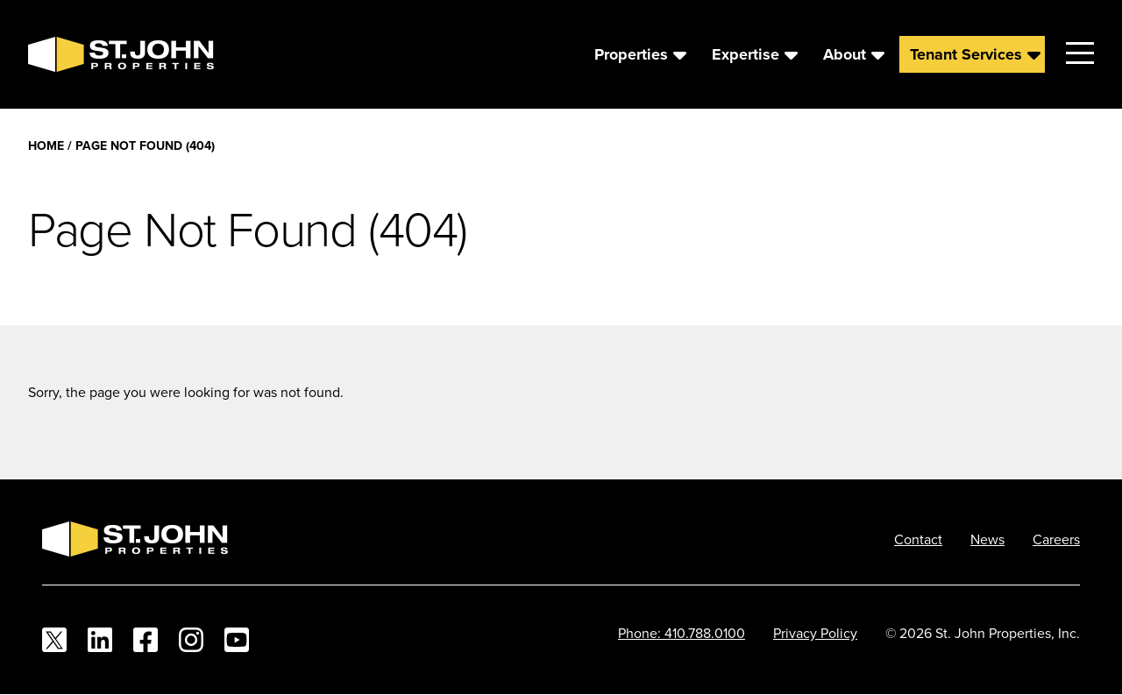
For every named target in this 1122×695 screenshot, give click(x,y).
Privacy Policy (815, 632)
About (844, 54)
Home (46, 145)
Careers (1056, 539)
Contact (918, 539)
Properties (631, 54)
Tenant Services (966, 54)
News (987, 539)
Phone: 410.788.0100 (681, 632)
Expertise (745, 54)
